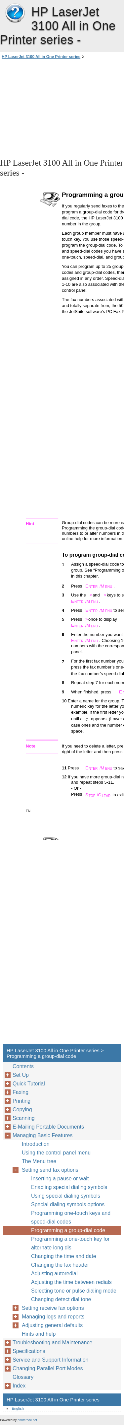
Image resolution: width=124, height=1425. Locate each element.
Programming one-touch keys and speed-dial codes (70, 1217)
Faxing (20, 1092)
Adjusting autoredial (54, 1273)
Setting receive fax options (53, 1308)
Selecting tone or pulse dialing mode (73, 1291)
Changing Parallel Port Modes (48, 1368)
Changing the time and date (63, 1256)
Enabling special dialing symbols (69, 1187)
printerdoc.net (27, 1420)
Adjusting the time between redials (71, 1282)
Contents (23, 1066)
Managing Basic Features (42, 1135)
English (18, 1408)
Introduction (36, 1144)
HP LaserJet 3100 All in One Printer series (15, 13)
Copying (22, 1109)
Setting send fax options (50, 1170)
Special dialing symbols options (67, 1204)
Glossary (23, 1377)
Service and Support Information (50, 1360)
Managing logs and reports (53, 1316)
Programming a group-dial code (68, 1230)
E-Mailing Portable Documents (48, 1127)
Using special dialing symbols (65, 1196)
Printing (21, 1101)
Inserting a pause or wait (60, 1178)
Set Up (21, 1075)
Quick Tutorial (29, 1083)
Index (19, 1385)
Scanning (24, 1118)
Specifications (29, 1351)
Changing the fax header (60, 1265)
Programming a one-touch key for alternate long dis (70, 1243)
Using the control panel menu (56, 1152)
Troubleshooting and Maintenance (52, 1342)
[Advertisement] (62, 108)
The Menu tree (39, 1161)
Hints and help (39, 1334)
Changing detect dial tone (61, 1299)
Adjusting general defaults (52, 1325)
